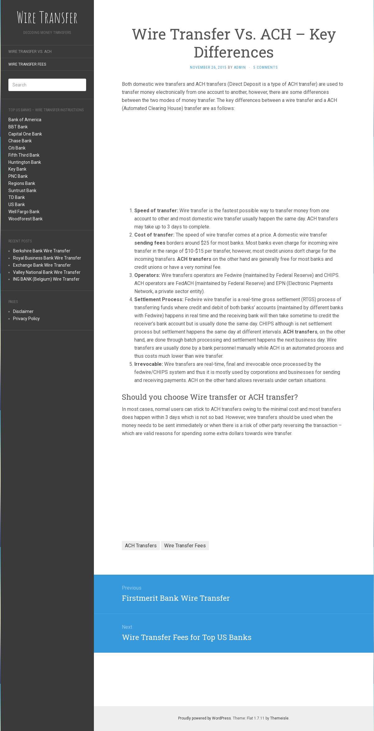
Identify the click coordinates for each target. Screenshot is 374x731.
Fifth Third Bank (23, 155)
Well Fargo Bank (23, 211)
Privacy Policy (26, 318)
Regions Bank (21, 183)
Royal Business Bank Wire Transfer (47, 257)
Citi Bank (16, 147)
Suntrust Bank (22, 190)
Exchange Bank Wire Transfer (42, 265)
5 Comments (265, 67)
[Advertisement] (47, 431)
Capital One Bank (25, 133)
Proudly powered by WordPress (204, 718)
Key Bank (17, 169)
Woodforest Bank (25, 218)
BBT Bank (18, 126)
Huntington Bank (24, 162)
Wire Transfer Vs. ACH (30, 51)
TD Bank (16, 197)
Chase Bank (20, 140)
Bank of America (24, 119)
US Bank (16, 204)
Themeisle (279, 718)
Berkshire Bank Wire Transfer (41, 250)
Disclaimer (23, 311)
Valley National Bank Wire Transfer (47, 272)
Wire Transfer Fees (27, 64)
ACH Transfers (141, 546)
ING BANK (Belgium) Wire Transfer (46, 279)
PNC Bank (18, 176)
